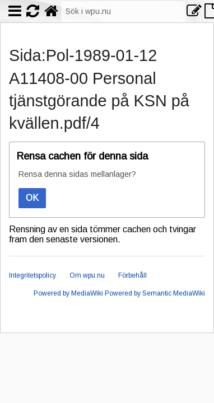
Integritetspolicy (32, 275)
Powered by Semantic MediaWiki (155, 293)
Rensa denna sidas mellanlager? (77, 174)
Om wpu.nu (87, 275)
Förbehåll (132, 275)
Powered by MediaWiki (68, 293)
